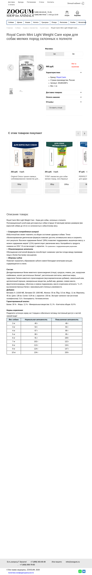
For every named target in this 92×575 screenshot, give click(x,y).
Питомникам (31, 2)
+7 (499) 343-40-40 (39, 12)
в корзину (18, 191)
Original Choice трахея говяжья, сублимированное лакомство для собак (24, 178)
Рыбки (72, 22)
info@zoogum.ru (73, 562)
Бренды (21, 2)
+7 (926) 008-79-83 (39, 15)
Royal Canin (61, 77)
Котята (35, 22)
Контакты (50, 2)
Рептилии (63, 22)
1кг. (54, 54)
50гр (19, 184)
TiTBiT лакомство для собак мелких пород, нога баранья (56, 178)
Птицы (54, 22)
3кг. (73, 54)
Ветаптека (82, 22)
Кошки (27, 22)
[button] (40, 67)
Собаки (11, 22)
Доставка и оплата (11, 3)
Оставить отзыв (55, 108)
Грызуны (45, 22)
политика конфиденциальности (21, 573)
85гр (52, 184)
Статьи (41, 2)
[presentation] (78, 133)
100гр (66, 184)
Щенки (19, 22)
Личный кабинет (75, 3)
